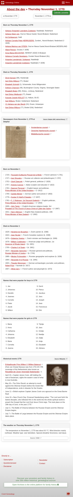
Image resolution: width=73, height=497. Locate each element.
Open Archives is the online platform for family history (35, 485)
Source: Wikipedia (60, 359)
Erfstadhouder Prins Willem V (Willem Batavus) (23, 364)
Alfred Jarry (15, 269)
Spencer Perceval (17, 188)
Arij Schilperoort (11, 37)
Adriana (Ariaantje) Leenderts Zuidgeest (20, 31)
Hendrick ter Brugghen (19, 232)
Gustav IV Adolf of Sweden (21, 197)
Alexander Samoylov (19, 251)
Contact (42, 463)
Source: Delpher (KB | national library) (54, 119)
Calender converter (61, 12)
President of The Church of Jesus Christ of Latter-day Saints (28, 209)
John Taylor (15, 206)
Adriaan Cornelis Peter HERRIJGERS (19, 41)
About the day (16, 9)
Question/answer (10, 463)
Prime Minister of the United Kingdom (19, 190)
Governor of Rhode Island (15, 244)
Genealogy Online (12, 3)
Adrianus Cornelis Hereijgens (16, 56)
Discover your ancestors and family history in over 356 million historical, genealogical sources (36, 479)
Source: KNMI (34, 438)
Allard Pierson (10, 50)
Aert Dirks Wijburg (12, 81)
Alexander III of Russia (19, 260)
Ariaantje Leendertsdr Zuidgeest (17, 63)
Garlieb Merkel (16, 194)
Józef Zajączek (16, 181)
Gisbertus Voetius (17, 238)
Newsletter (43, 460)
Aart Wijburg (10, 101)
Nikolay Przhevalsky (18, 256)
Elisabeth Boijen (11, 91)
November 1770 (10, 16)
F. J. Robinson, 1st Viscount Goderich (25, 200)
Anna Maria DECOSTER (14, 53)
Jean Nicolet (15, 235)
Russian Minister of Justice (15, 253)
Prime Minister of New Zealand (17, 214)
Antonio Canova (17, 185)
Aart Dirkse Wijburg (12, 107)
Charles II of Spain (18, 247)
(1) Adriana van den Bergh (15, 104)
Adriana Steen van (12, 34)
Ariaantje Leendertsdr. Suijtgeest (17, 59)
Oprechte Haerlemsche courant (43, 131)
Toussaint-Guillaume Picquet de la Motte (26, 175)
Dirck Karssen (10, 78)
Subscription (8, 460)
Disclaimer (8, 466)
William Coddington (18, 242)
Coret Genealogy (8, 494)
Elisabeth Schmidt (12, 84)
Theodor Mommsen (18, 263)
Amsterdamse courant (39, 127)
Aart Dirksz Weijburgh (13, 94)
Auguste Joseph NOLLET (15, 98)
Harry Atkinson (16, 212)
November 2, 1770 (43, 16)
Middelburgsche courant (40, 134)
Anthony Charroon (12, 88)
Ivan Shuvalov (16, 178)
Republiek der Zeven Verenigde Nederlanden (22, 372)
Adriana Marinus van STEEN (16, 46)
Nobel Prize (9, 265)
